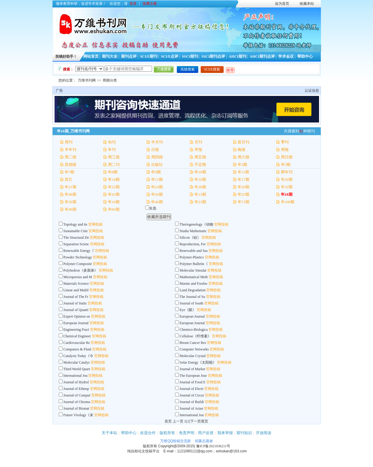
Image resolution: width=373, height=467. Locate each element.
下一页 (195, 421)
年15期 (157, 179)
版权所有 (167, 433)
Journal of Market (192, 369)
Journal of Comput (77, 395)
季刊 (285, 142)
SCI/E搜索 (212, 69)
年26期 (70, 202)
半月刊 (157, 142)
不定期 (200, 164)
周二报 (70, 157)
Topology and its (75, 224)
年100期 (288, 202)
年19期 (114, 202)
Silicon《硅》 (190, 237)
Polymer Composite (78, 264)
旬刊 (112, 142)
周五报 (200, 157)
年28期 (200, 187)
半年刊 (70, 149)
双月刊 (243, 142)
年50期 (157, 194)
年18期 (286, 194)
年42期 (114, 194)
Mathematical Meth (194, 277)
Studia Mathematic (193, 231)
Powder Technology (78, 257)
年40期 (70, 209)
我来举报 (225, 433)
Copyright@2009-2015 (176, 446)
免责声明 (186, 433)
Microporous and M (78, 277)
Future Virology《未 (79, 415)
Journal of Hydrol (76, 382)
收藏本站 (307, 3)
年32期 (286, 187)
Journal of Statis (75, 303)
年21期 (70, 187)
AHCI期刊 (237, 56)
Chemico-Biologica (194, 329)
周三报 (114, 157)
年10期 (200, 172)
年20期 (286, 179)
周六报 (243, 157)
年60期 (114, 209)
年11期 (243, 172)
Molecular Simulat (193, 270)
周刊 (68, 142)
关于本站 (109, 433)
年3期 (242, 164)
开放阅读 (263, 433)
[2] (188, 421)
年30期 (243, 187)
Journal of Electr (192, 389)
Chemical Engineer (77, 336)
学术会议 (286, 56)
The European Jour (193, 375)
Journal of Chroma (77, 402)
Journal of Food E (192, 382)
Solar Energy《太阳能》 (198, 362)
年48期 (70, 194)
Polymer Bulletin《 (194, 264)
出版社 (157, 164)
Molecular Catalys (77, 362)
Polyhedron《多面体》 (81, 270)
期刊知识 (244, 433)
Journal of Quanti (76, 310)
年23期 (200, 202)
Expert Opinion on (77, 316)
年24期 (157, 187)
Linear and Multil (76, 290)
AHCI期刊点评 (262, 56)
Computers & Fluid (77, 349)
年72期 (243, 202)
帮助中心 (305, 56)
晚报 (241, 149)
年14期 (114, 179)
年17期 (243, 179)
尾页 (204, 421)
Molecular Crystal (193, 356)
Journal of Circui (192, 395)
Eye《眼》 (188, 310)
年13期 (200, 194)
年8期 (113, 172)
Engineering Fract (76, 329)
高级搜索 (187, 69)
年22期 (114, 187)
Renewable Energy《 (79, 251)
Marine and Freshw (194, 283)
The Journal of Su (192, 297)
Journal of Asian (192, 408)
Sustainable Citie (76, 231)
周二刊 (114, 164)
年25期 (243, 194)
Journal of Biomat (76, 408)
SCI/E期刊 (148, 56)
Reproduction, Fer (193, 244)
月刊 (198, 142)
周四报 (157, 157)
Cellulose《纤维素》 (195, 336)
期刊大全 (109, 56)
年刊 (112, 149)
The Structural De (76, 237)
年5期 (286, 164)
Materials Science (76, 283)
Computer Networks (194, 349)
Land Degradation (193, 290)
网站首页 (91, 56)
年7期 (70, 172)
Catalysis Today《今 (79, 356)
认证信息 (312, 90)
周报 (285, 149)
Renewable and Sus (194, 251)
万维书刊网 (87, 80)
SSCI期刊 (190, 56)
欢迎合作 (148, 433)
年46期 (157, 202)
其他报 (70, 164)
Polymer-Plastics (192, 257)
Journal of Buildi (192, 402)
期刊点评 (129, 56)
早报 (198, 149)
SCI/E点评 (170, 56)
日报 (155, 149)
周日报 (286, 157)
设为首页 (282, 3)
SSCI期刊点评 (213, 56)
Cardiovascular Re (77, 343)
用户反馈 (205, 433)
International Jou (76, 375)
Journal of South (192, 303)
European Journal (193, 316)
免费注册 (150, 3)
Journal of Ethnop (76, 389)
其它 (68, 179)
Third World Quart (76, 369)
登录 (133, 3)
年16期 (200, 179)
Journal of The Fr (76, 297)
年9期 (156, 172)
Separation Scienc (76, 244)
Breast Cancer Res (193, 343)
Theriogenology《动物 (196, 224)
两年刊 (286, 172)
